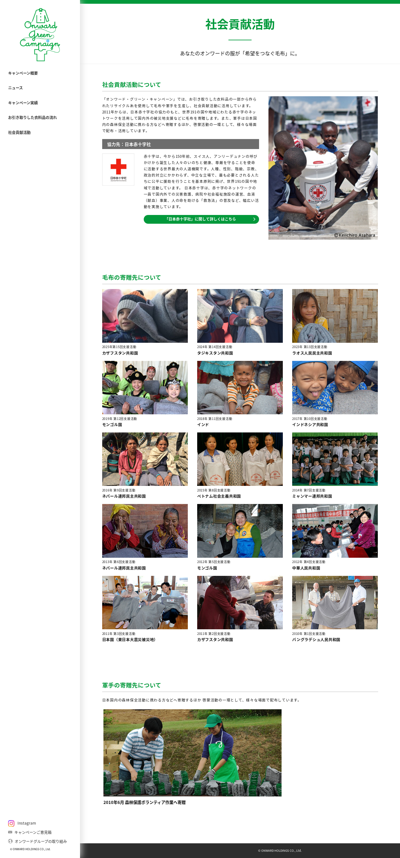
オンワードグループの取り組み (37, 841)
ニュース (15, 88)
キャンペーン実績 (23, 103)
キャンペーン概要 (23, 73)
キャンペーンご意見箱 (30, 832)
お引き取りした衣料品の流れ (32, 117)
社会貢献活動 (19, 132)
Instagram (22, 823)
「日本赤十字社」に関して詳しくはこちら (210, 219)
